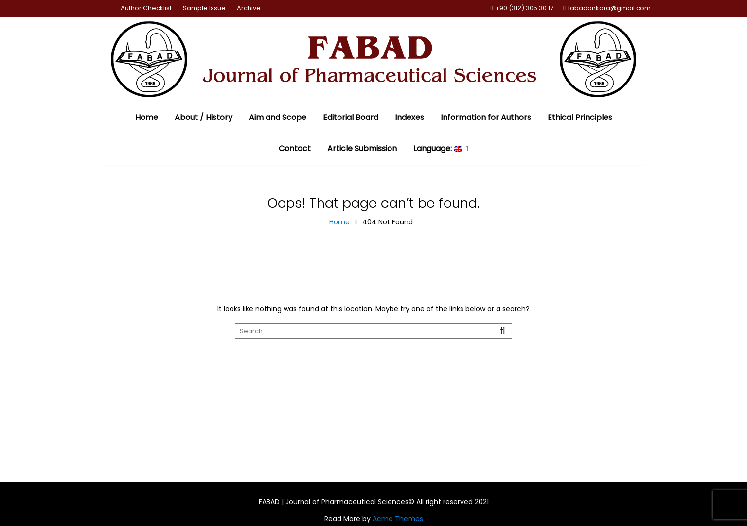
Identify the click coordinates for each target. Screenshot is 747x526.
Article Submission (362, 148)
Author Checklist (146, 8)
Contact (295, 148)
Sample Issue (204, 8)
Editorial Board (350, 117)
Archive (249, 8)
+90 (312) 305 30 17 (522, 8)
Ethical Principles (580, 117)
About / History (203, 117)
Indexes (409, 117)
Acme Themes (398, 519)
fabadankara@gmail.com (607, 8)
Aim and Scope (277, 117)
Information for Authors (486, 117)
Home (146, 117)
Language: (437, 148)
